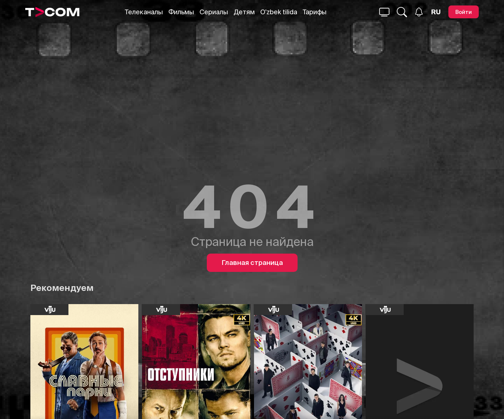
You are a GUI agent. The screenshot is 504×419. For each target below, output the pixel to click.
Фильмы (181, 12)
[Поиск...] (384, 12)
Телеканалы (144, 12)
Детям (244, 12)
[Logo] (52, 12)
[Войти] (463, 11)
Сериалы (213, 12)
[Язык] (436, 12)
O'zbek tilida (278, 12)
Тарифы (314, 12)
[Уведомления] (418, 11)
